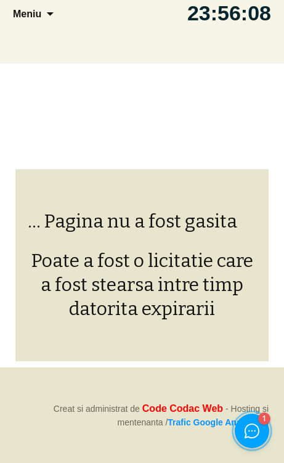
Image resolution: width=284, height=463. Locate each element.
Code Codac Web (182, 408)
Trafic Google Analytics (215, 422)
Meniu (27, 14)
